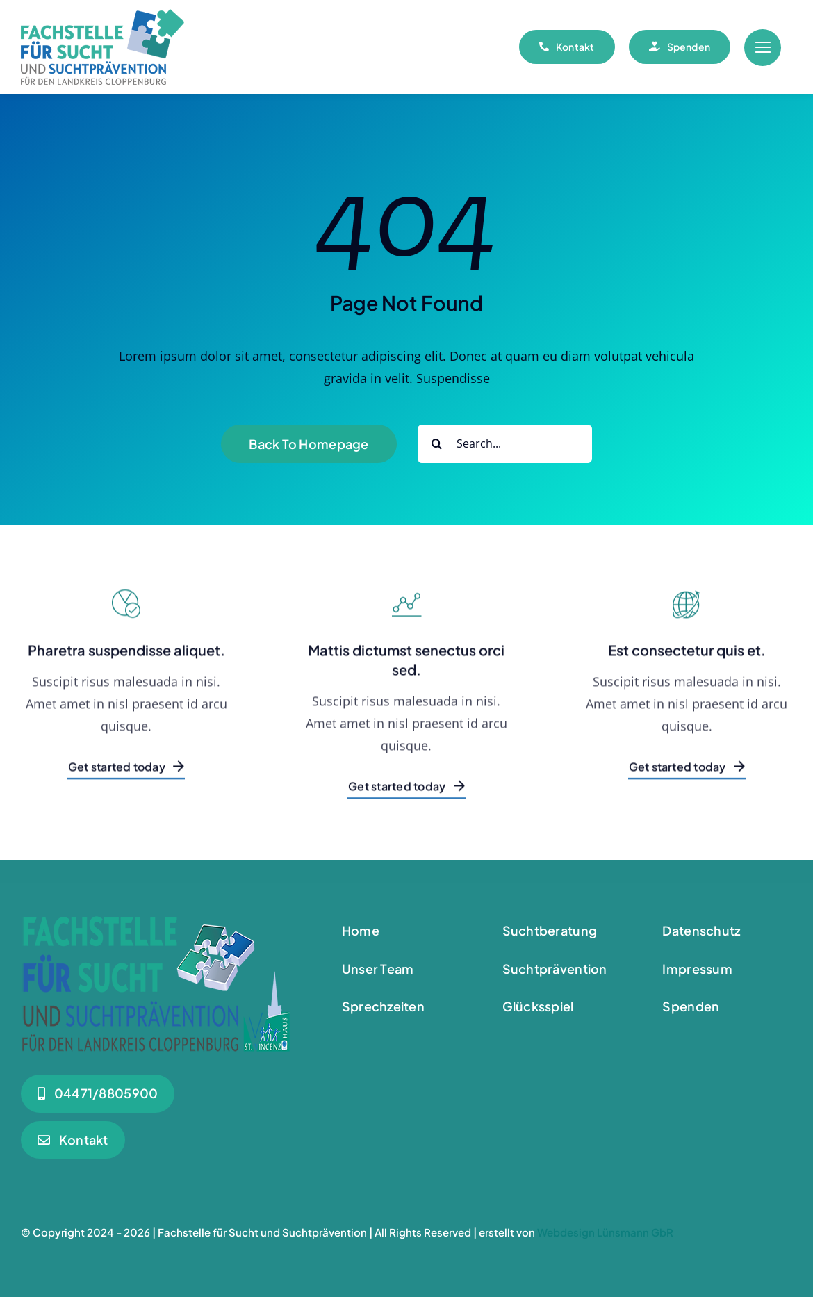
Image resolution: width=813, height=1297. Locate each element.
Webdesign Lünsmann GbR (605, 1232)
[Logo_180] (102, 15)
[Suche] (437, 444)
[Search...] (505, 444)
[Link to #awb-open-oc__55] (762, 47)
